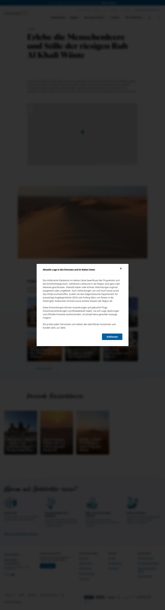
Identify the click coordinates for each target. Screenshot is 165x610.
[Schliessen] (120, 268)
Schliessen (112, 336)
